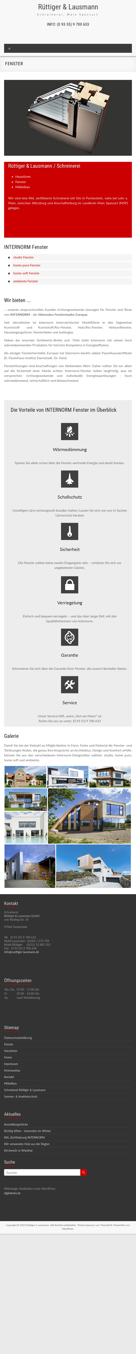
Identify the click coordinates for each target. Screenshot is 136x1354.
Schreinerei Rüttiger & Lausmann (24, 1090)
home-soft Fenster (26, 273)
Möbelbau (10, 1083)
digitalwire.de (12, 1193)
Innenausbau (12, 1070)
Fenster (8, 1044)
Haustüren (10, 1051)
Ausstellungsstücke (16, 1124)
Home (8, 1057)
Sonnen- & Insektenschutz (20, 1096)
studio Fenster (23, 257)
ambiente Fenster (25, 281)
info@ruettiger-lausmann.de (21, 952)
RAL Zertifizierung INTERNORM (24, 1137)
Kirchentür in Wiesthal (18, 1150)
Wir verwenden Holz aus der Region (27, 1144)
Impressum (11, 1064)
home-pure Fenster (27, 265)
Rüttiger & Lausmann (68, 7)
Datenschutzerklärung (18, 1038)
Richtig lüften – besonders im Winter (27, 1131)
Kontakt (9, 1077)
